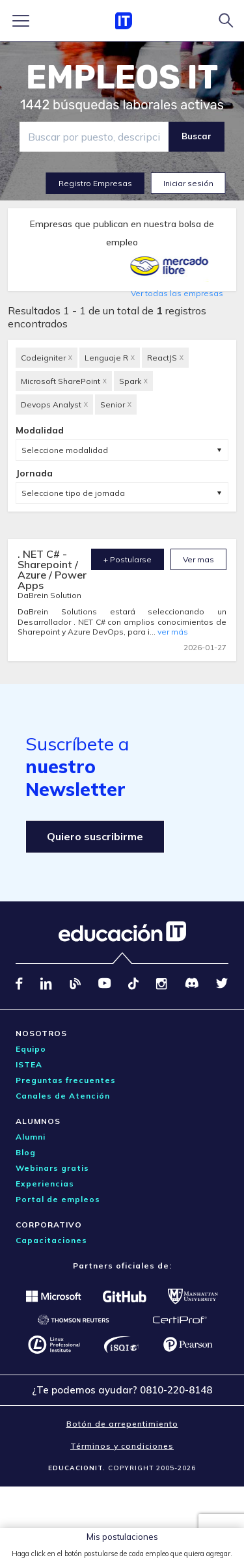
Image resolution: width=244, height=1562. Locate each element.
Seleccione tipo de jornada (73, 493)
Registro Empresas (95, 183)
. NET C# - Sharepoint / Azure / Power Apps (52, 569)
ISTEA (29, 1064)
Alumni (31, 1137)
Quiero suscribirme (95, 836)
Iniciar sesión (188, 183)
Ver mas (198, 559)
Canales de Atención (63, 1096)
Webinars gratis (52, 1168)
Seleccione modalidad (64, 450)
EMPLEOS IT (122, 77)
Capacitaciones (51, 1240)
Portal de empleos (58, 1199)
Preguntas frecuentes (66, 1080)
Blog (26, 1152)
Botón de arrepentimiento (122, 1424)
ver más (172, 632)
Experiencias (45, 1183)
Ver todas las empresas (177, 293)
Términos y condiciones (122, 1446)
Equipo (31, 1049)
